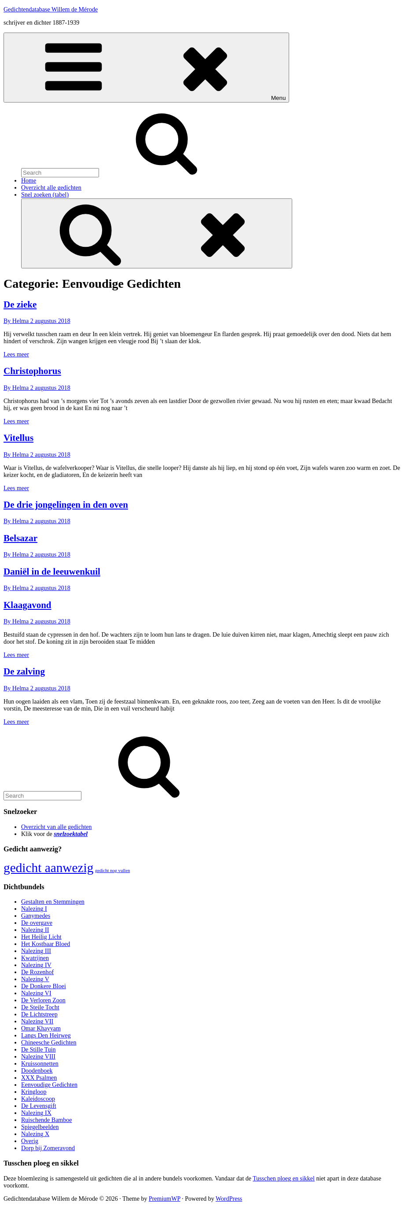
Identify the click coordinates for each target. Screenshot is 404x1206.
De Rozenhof (37, 972)
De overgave (36, 923)
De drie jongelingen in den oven (66, 504)
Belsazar (20, 538)
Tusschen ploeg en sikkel (284, 1178)
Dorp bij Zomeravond (48, 1148)
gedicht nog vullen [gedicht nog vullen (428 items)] (112, 870)
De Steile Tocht (40, 1007)
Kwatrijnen (35, 958)
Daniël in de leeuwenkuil (52, 571)
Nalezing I (34, 908)
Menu (146, 67)
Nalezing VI (36, 993)
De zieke (20, 304)
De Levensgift (38, 1106)
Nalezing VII (37, 1021)
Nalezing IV (36, 965)
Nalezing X (35, 1134)
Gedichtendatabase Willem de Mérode (51, 9)
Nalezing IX (36, 1113)
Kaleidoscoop (38, 1099)
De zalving (24, 671)
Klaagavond (27, 605)
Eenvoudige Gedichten (49, 1084)
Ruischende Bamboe (46, 1120)
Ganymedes (35, 916)
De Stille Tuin (38, 1049)
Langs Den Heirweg (46, 1035)
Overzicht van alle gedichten (56, 827)
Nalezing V (35, 979)
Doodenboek (37, 1070)
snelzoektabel (71, 834)
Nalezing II (35, 930)
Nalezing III (36, 951)
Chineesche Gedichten (49, 1042)
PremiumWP (164, 1198)
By (17, 321)
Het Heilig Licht (41, 937)
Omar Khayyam (41, 1028)
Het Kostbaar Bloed (45, 944)
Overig (29, 1141)
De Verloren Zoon (43, 1000)
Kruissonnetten (40, 1063)
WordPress (229, 1198)
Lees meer (16, 354)
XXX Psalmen (39, 1077)
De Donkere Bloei (43, 986)
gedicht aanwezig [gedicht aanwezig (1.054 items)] (48, 868)
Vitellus (18, 438)
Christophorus (32, 371)
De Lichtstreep (39, 1014)
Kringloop (34, 1092)
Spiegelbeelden (40, 1127)
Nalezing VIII (38, 1056)
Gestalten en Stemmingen (52, 901)
